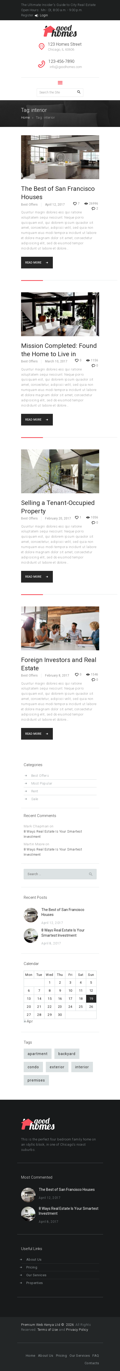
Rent (34, 791)
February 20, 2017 (58, 518)
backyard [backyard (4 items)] (66, 1054)
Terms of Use (47, 1330)
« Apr (28, 1021)
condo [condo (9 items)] (33, 1067)
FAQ (95, 1356)
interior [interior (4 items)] (82, 1067)
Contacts (92, 1363)
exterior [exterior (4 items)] (57, 1067)
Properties (34, 1283)
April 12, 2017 (55, 204)
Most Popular (42, 783)
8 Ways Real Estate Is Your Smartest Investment (53, 834)
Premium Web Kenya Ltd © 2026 (48, 1325)
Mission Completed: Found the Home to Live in (59, 350)
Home (25, 117)
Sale (34, 799)
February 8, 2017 (57, 675)
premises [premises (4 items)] (36, 1080)
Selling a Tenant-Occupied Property (58, 507)
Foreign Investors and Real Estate (58, 664)
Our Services (36, 1275)
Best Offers (29, 204)
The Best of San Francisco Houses (58, 193)
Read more (33, 262)
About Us (34, 1259)
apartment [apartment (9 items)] (38, 1054)
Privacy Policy (77, 1330)
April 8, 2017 (51, 943)
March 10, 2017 (56, 361)
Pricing (31, 1267)
